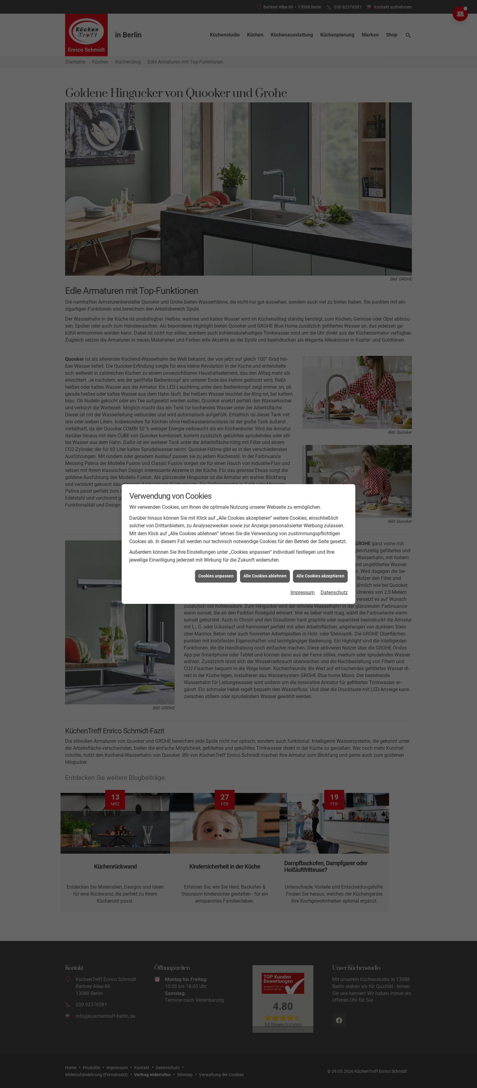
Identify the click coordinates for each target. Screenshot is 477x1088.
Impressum (303, 592)
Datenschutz (334, 592)
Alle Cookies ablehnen (265, 575)
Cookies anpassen (216, 575)
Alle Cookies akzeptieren (320, 575)
